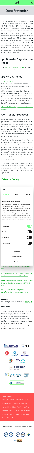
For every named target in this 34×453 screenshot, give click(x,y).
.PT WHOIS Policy (7, 81)
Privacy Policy (10, 179)
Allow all (17, 251)
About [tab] (28, 194)
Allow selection (17, 256)
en (28, 3)
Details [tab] (17, 194)
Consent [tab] (6, 194)
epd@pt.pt (28, 302)
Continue (17, 262)
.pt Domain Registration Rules (14, 67)
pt (25, 3)
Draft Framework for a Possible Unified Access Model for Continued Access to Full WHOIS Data (17, 283)
